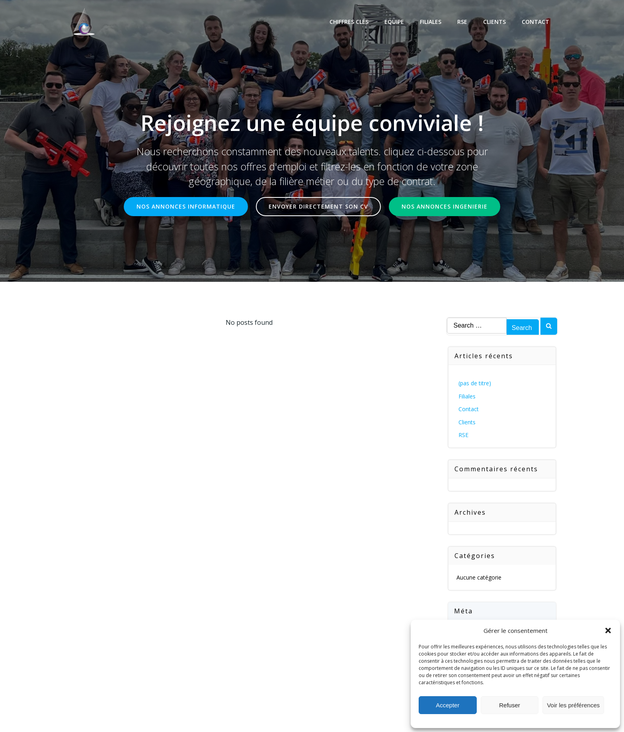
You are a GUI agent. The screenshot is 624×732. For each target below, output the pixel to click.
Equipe (394, 21)
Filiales (430, 21)
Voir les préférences (573, 705)
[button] (608, 630)
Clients (494, 21)
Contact (535, 21)
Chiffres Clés (349, 21)
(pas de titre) (474, 383)
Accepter (447, 705)
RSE (462, 21)
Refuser (509, 705)
